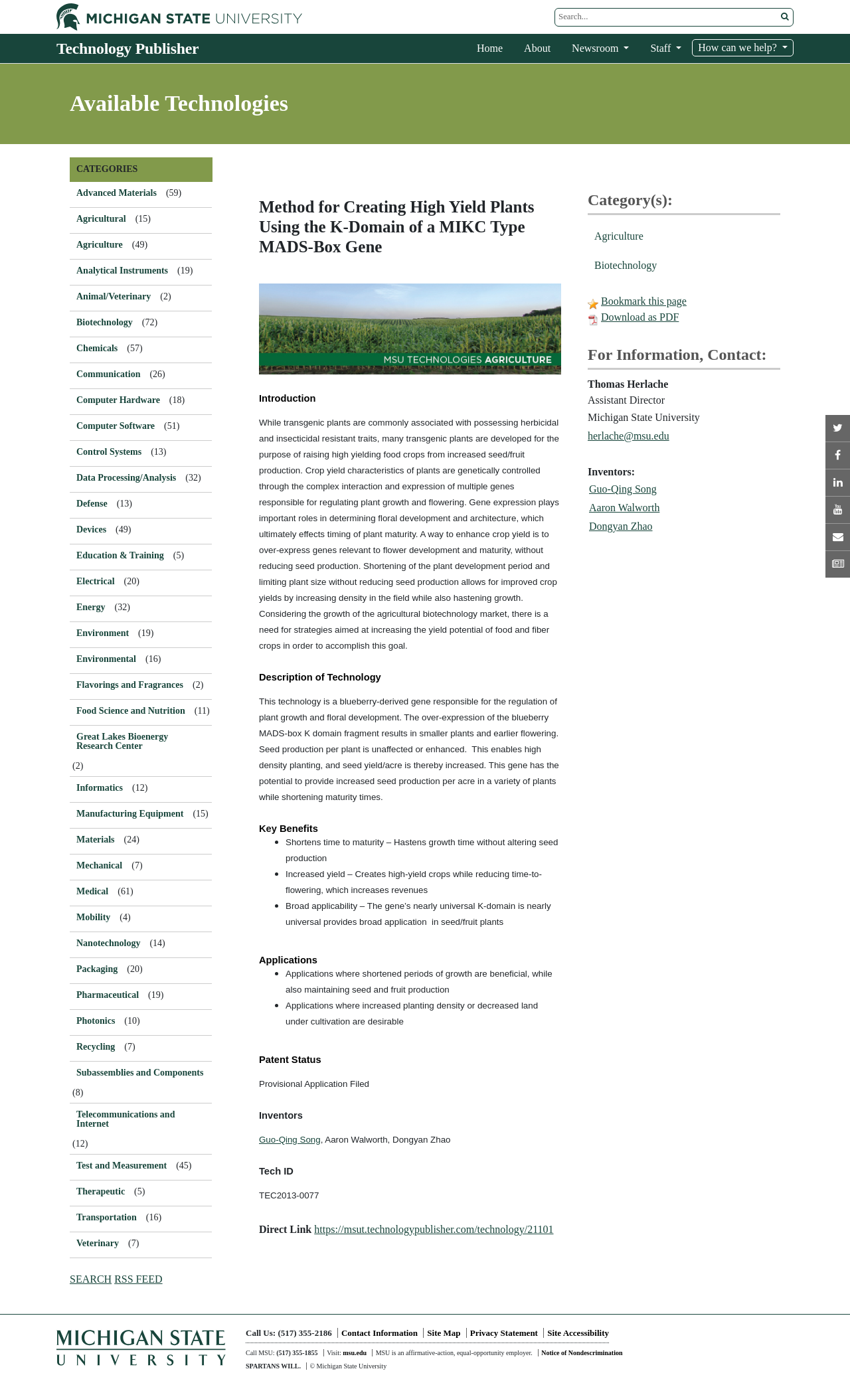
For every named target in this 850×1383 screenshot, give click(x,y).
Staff (661, 48)
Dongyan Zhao (621, 526)
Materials (95, 840)
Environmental (106, 659)
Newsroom (596, 48)
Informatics (99, 788)
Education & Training (120, 555)
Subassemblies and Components (139, 1073)
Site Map (443, 1333)
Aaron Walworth (624, 507)
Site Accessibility (578, 1333)
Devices (91, 529)
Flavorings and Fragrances (129, 685)
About (537, 48)
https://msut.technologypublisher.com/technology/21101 (433, 1229)
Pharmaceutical (107, 995)
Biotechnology (625, 265)
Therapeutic (100, 1191)
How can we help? (739, 47)
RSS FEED (138, 1279)
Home (490, 48)
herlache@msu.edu (628, 436)
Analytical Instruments (122, 271)
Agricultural (101, 219)
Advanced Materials (116, 193)
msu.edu (355, 1352)
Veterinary (97, 1243)
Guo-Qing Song (623, 489)
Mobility (93, 917)
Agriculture (618, 236)
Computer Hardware (118, 400)
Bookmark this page (644, 301)
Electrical (95, 581)
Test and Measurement (121, 1166)
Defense (92, 504)
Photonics (95, 1021)
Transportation (106, 1217)
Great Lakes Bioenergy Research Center (122, 741)
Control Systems (108, 452)
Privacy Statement (504, 1333)
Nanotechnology (108, 943)
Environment (102, 633)
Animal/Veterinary (113, 296)
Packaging (97, 969)
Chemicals (97, 348)
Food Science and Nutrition (130, 711)
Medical (92, 891)
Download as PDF (640, 317)
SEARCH (91, 1279)
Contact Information (379, 1333)
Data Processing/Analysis (126, 478)
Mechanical (99, 865)
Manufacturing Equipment (129, 814)
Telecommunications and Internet (125, 1119)
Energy (91, 607)
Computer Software (115, 426)
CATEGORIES (106, 169)
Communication (108, 374)
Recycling (95, 1047)
